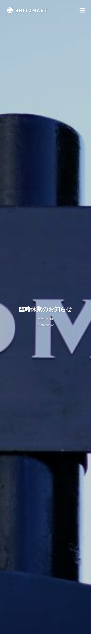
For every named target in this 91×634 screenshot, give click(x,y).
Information (47, 325)
